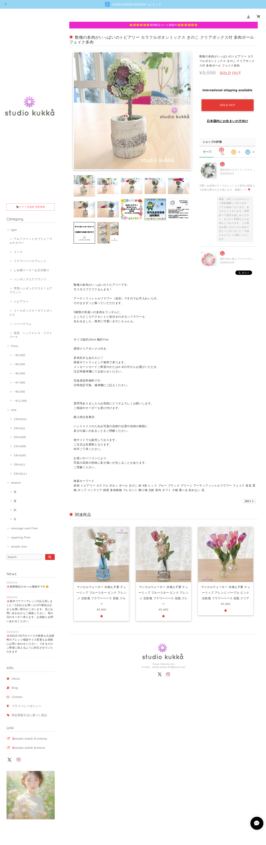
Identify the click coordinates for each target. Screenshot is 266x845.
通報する (249, 501)
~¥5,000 (19, 364)
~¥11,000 (20, 400)
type (14, 229)
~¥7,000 (19, 382)
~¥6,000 (19, 373)
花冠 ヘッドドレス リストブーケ (30, 335)
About (16, 678)
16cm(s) (19, 428)
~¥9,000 (19, 391)
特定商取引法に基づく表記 (29, 715)
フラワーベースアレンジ (30, 261)
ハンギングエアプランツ (30, 279)
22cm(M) (20, 446)
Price (14, 346)
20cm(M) (20, 437)
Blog (15, 687)
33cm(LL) (20, 473)
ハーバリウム (22, 323)
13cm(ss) (20, 419)
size (14, 410)
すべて (207, 151)
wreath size (19, 546)
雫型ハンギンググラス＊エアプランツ (30, 290)
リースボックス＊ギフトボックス (30, 312)
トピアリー (21, 301)
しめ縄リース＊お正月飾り (31, 270)
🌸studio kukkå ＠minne (28, 747)
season (16, 482)
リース (18, 252)
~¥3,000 (19, 355)
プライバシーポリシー (26, 706)
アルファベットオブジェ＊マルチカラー (30, 240)
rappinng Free (20, 537)
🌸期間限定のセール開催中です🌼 (28, 586)
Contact (17, 697)
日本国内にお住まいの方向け (227, 121)
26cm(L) (19, 464)
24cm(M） (21, 455)
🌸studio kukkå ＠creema (29, 738)
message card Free (24, 528)
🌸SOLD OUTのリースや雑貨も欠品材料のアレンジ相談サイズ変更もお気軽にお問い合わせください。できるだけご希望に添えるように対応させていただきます (31, 643)
